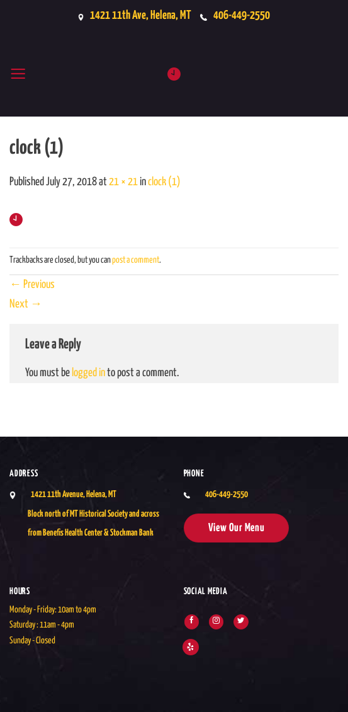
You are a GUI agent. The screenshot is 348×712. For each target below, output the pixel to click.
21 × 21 (123, 182)
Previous (32, 284)
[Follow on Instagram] (216, 621)
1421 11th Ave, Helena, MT (137, 15)
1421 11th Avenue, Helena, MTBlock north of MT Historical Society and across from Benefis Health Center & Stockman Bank (93, 513)
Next (25, 304)
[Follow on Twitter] (240, 621)
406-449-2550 (244, 15)
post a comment (135, 260)
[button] (18, 74)
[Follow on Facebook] (191, 621)
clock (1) (164, 182)
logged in (88, 373)
